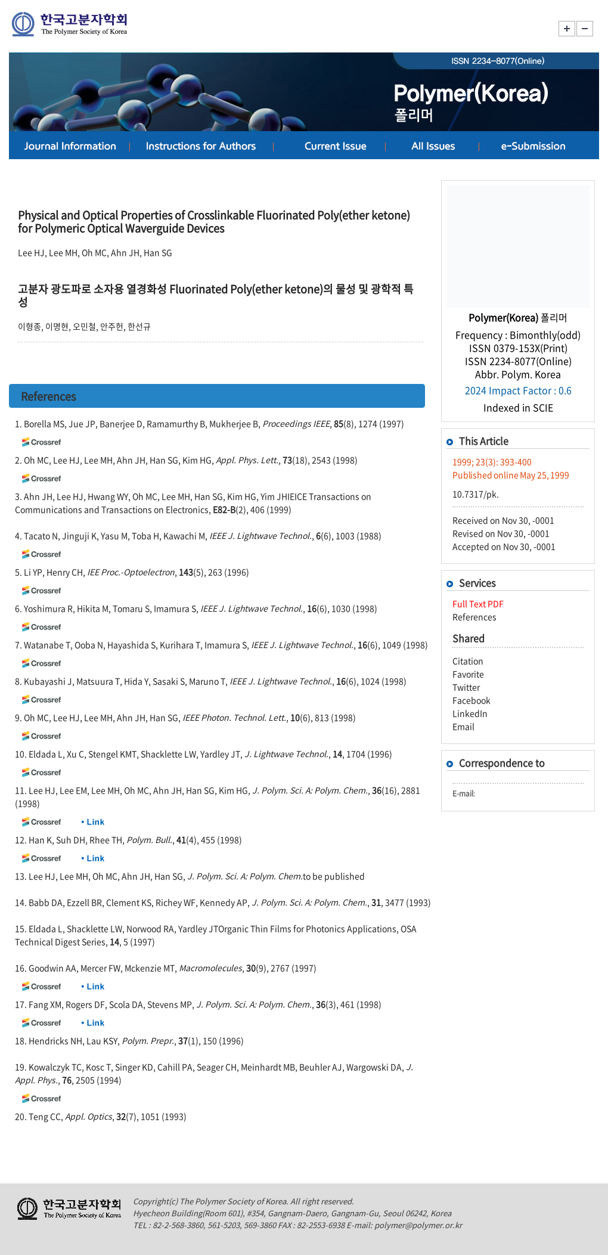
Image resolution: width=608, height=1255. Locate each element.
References (474, 616)
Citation (467, 661)
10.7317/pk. (475, 494)
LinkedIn (470, 713)
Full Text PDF (478, 603)
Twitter (466, 687)
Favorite (468, 674)
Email (463, 726)
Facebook (471, 700)
